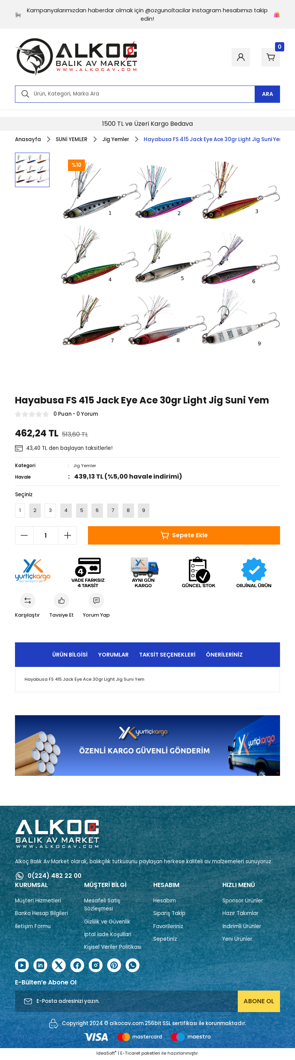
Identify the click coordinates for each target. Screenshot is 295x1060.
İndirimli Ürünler (241, 927)
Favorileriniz (168, 927)
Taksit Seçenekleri (167, 656)
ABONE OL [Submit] (259, 1002)
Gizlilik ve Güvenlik (107, 923)
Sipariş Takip (169, 914)
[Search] (147, 94)
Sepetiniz (165, 940)
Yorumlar (113, 656)
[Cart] (269, 57)
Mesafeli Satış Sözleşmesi (102, 906)
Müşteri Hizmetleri (38, 902)
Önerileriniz (224, 656)
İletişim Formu (33, 927)
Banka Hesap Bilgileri (41, 914)
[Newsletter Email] (147, 1002)
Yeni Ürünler (237, 940)
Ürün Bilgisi (70, 656)
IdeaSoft (106, 1054)
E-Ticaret (130, 1054)
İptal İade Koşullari (107, 936)
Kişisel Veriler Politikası (112, 948)
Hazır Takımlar (240, 914)
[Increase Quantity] (67, 536)
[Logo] (76, 57)
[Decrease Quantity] (24, 536)
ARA (267, 94)
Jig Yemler (84, 466)
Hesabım (164, 902)
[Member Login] (236, 57)
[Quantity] (45, 536)
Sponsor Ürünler (242, 902)
